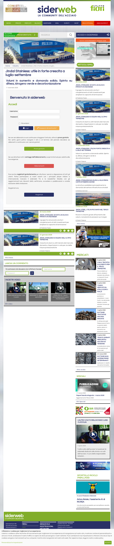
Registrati (39, 194)
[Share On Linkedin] (64, 230)
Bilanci (38, 23)
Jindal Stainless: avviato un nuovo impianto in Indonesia (54, 216)
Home (7, 66)
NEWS (24, 527)
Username (14, 111)
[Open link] (16, 8)
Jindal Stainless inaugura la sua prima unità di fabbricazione (92, 181)
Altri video (8, 304)
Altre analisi (81, 370)
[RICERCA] (70, 35)
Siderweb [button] (47, 23)
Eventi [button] (66, 23)
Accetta (108, 542)
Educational (88, 23)
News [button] (8, 23)
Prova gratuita (39, 149)
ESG (57, 23)
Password (14, 117)
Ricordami (23, 123)
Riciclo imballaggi (87, 476)
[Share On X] (68, 230)
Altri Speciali (80, 401)
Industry (16, 66)
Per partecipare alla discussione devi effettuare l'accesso (23, 269)
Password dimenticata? (47, 128)
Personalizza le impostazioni (12, 542)
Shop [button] (76, 23)
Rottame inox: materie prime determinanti (103, 358)
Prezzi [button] (18, 23)
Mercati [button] (28, 23)
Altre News (9, 258)
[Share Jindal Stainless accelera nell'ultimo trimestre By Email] (60, 253)
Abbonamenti (102, 23)
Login (26, 128)
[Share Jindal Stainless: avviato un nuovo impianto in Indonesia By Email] (60, 230)
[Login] (32, 273)
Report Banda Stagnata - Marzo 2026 (90, 395)
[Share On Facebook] (72, 230)
